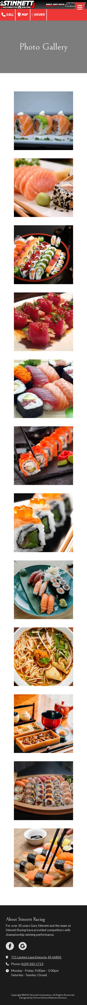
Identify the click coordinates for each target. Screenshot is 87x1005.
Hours (38, 14)
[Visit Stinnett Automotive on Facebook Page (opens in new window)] (10, 946)
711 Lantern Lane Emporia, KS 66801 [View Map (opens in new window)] (36, 957)
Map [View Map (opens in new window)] (23, 14)
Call (7, 14)
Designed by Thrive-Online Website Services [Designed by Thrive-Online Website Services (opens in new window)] (43, 997)
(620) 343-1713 (32, 964)
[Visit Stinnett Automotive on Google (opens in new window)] (23, 946)
